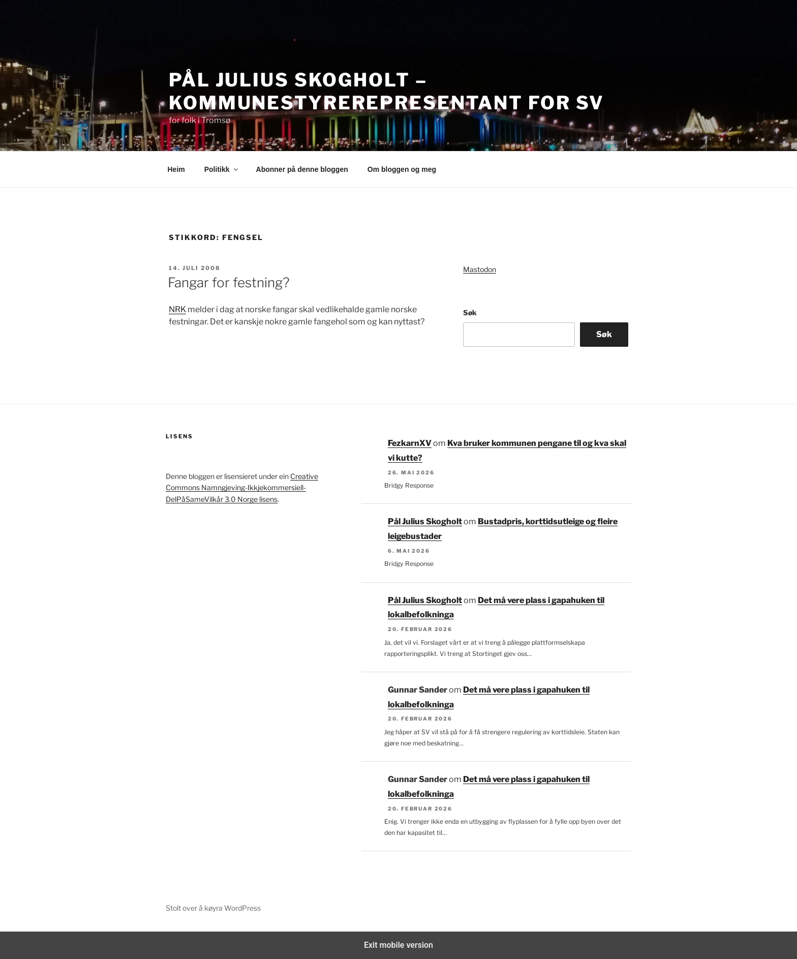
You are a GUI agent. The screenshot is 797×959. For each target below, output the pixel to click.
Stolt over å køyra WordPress (213, 908)
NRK (177, 309)
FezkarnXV (410, 443)
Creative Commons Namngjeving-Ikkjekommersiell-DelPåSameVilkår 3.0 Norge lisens (242, 487)
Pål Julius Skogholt (425, 521)
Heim (176, 169)
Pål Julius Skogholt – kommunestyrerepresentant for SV (386, 91)
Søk (470, 312)
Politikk (221, 169)
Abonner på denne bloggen (302, 169)
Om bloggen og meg (401, 169)
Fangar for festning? (229, 282)
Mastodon (479, 269)
